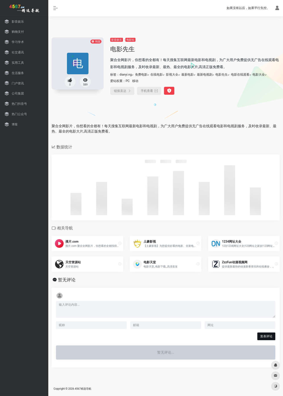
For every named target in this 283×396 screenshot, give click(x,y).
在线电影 (156, 74)
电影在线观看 (240, 74)
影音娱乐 (116, 39)
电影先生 (221, 74)
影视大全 (172, 74)
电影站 (130, 39)
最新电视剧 (204, 74)
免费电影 (141, 74)
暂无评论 (67, 279)
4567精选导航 (83, 388)
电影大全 (258, 74)
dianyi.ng (125, 74)
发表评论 (266, 336)
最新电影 (187, 74)
